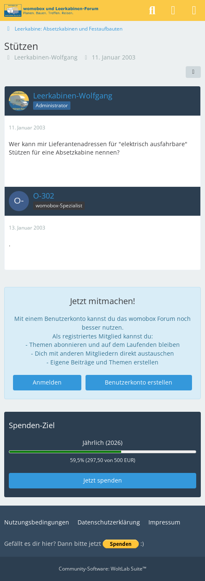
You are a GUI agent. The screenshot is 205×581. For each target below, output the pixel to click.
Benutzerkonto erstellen (138, 382)
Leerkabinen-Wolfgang (46, 57)
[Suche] (152, 10)
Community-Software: (102, 568)
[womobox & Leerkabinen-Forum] (51, 10)
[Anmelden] (173, 10)
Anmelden (47, 382)
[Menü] (194, 10)
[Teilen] (193, 72)
